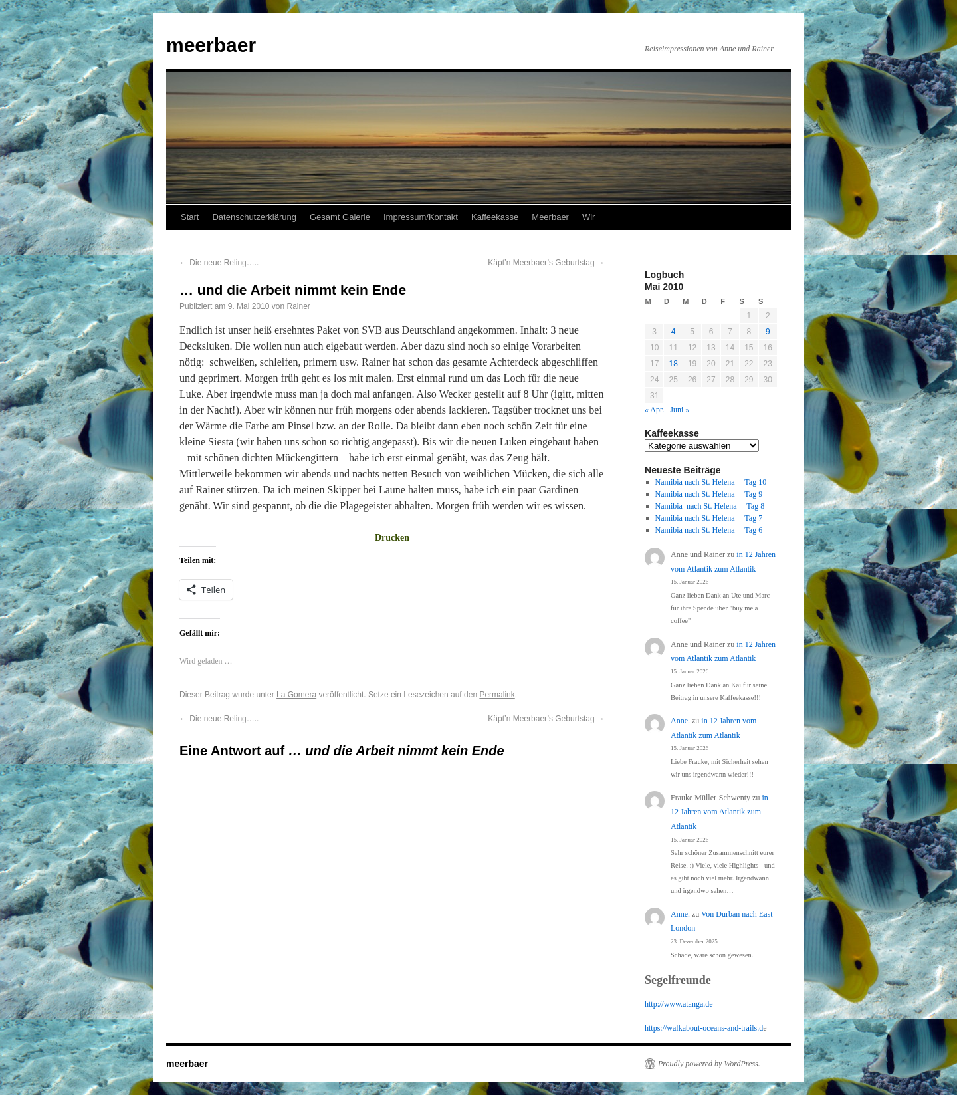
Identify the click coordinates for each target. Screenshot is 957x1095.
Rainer (298, 306)
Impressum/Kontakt (420, 217)
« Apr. (654, 409)
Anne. (680, 720)
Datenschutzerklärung (254, 217)
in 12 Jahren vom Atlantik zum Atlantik (719, 812)
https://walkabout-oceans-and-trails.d (704, 1028)
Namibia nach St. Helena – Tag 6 (709, 530)
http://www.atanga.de (679, 1004)
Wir (588, 217)
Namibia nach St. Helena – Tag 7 (709, 518)
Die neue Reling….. (219, 262)
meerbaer (211, 45)
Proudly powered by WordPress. (709, 1063)
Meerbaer (550, 217)
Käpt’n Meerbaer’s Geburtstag (546, 262)
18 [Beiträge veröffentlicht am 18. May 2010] (673, 363)
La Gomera (296, 694)
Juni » (679, 409)
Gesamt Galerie (340, 217)
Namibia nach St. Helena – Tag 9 (709, 494)
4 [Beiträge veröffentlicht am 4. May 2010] (673, 331)
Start (190, 217)
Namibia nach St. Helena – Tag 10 (711, 482)
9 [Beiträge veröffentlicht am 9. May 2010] (768, 331)
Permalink (496, 694)
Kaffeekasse (494, 217)
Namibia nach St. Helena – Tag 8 (710, 506)
